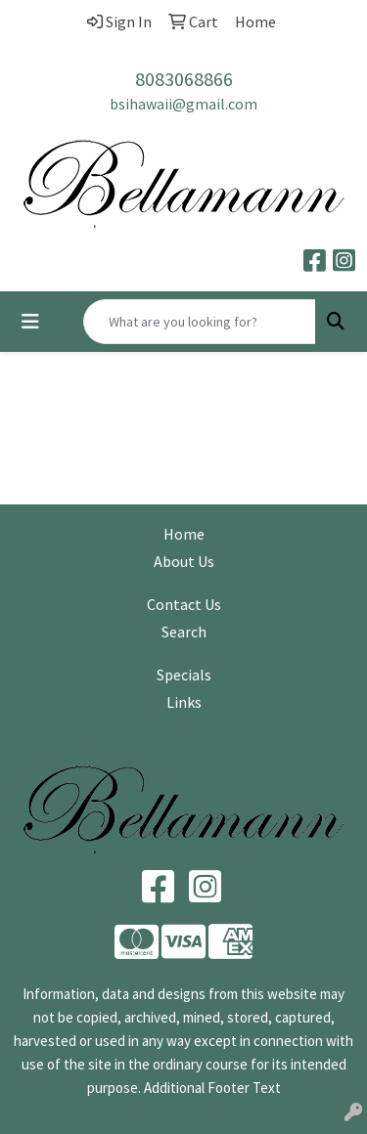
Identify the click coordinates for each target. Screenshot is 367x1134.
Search (183, 631)
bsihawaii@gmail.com (183, 103)
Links (184, 702)
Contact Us (184, 604)
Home (184, 534)
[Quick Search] (199, 321)
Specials (184, 674)
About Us (184, 561)
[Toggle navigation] (30, 321)
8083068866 (184, 78)
